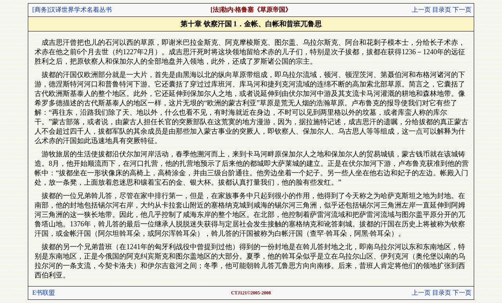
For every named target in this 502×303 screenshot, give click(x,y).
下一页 (462, 9)
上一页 (421, 9)
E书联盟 (43, 292)
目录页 (441, 9)
